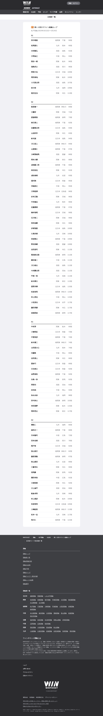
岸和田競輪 (66, 620)
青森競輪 (40, 596)
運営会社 (25, 697)
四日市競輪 (33, 616)
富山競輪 (64, 613)
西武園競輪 (71, 600)
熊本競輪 (72, 631)
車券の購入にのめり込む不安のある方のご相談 (36, 703)
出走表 (33, 12)
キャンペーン (69, 12)
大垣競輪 (49, 613)
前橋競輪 (40, 600)
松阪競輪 (71, 613)
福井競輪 (33, 620)
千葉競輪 (40, 606)
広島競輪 (40, 624)
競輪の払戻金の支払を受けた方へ (32, 706)
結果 (61, 12)
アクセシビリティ (28, 672)
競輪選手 (26, 584)
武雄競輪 (49, 631)
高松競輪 (33, 627)
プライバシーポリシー (51, 697)
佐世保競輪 (57, 631)
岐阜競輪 (42, 613)
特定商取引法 (39, 697)
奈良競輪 (40, 620)
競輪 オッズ (27, 572)
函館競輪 (33, 596)
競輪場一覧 (26, 557)
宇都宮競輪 (55, 600)
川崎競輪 (48, 606)
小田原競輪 (63, 606)
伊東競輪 (71, 606)
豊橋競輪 (56, 613)
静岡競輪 (33, 609)
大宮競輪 (64, 600)
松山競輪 (56, 627)
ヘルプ (25, 665)
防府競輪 (48, 624)
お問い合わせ (26, 668)
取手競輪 (48, 600)
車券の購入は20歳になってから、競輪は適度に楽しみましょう (40, 701)
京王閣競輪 (33, 603)
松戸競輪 (33, 606)
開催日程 (26, 12)
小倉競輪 (33, 631)
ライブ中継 (53, 12)
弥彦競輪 (33, 600)
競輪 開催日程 (27, 561)
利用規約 (32, 697)
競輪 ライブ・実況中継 (30, 576)
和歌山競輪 (57, 620)
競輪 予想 (26, 569)
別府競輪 (65, 631)
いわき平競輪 (49, 596)
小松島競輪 (41, 627)
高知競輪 (49, 627)
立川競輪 (42, 603)
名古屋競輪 (33, 613)
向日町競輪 (48, 620)
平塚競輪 (55, 606)
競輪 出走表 (27, 565)
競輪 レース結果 (28, 580)
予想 (39, 12)
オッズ (45, 12)
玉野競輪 (33, 624)
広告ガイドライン (28, 675)
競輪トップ (26, 554)
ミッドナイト (80, 12)
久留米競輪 (41, 631)
